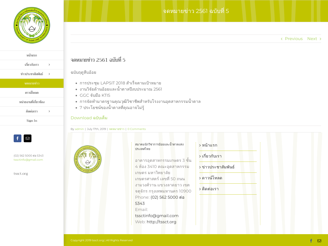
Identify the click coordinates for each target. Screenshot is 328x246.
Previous (294, 38)
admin (79, 129)
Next (312, 38)
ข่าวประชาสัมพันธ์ (218, 167)
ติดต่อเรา (210, 188)
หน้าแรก (209, 145)
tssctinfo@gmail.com (28, 159)
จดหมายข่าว (116, 129)
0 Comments (137, 129)
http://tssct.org (161, 221)
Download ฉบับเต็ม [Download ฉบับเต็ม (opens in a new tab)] (89, 117)
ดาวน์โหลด (212, 177)
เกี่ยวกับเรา (212, 156)
